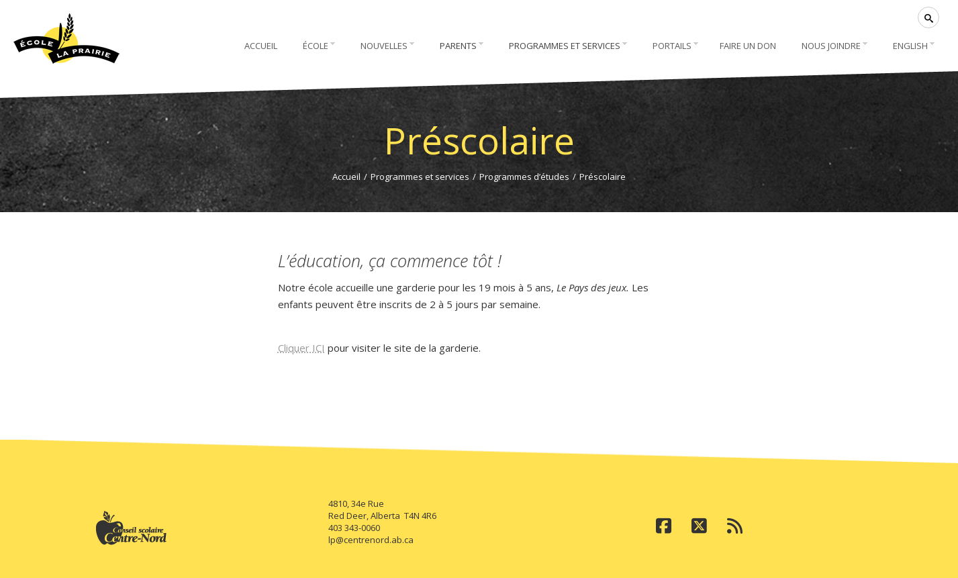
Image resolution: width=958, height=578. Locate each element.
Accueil (346, 177)
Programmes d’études (524, 177)
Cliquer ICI (301, 347)
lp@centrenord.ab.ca (371, 540)
